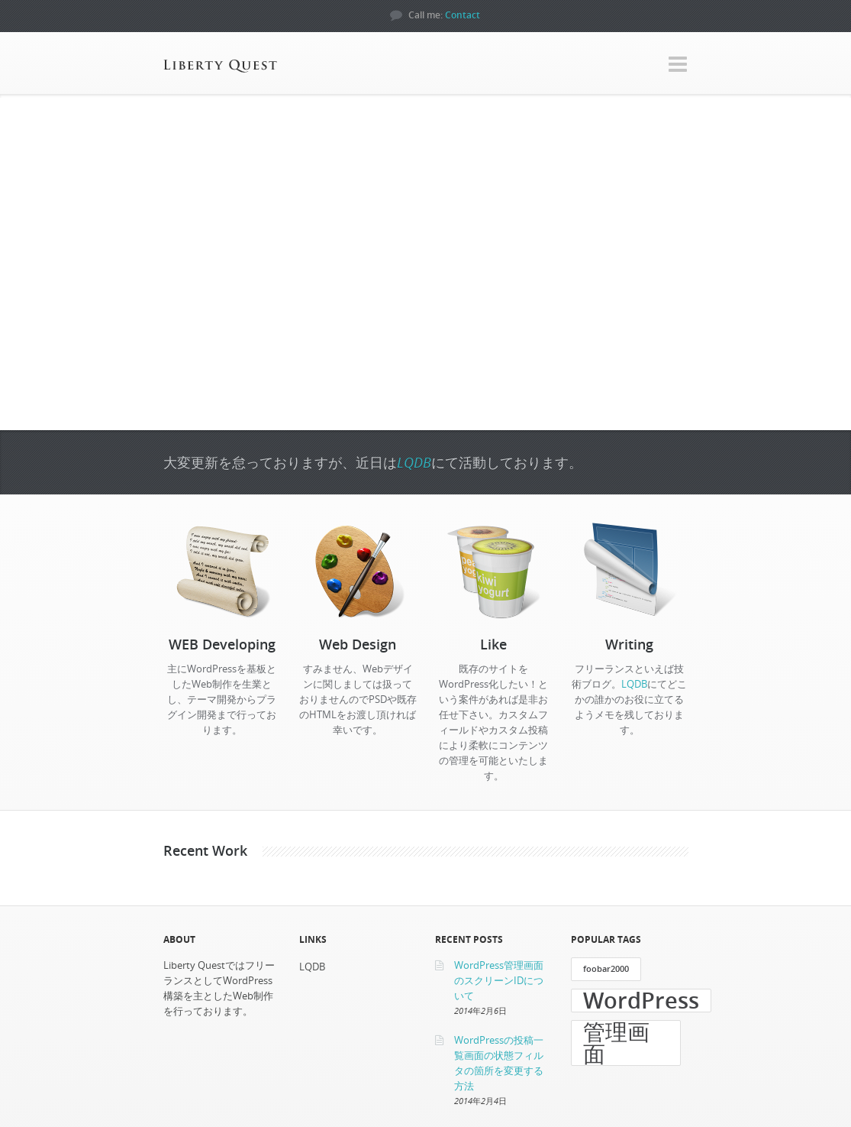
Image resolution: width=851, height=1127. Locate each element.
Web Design (357, 644)
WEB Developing (222, 644)
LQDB (414, 462)
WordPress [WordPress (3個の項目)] (641, 1000)
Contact (462, 14)
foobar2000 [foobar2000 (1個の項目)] (606, 968)
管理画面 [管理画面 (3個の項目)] (616, 1043)
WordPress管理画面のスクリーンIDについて (498, 980)
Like (493, 644)
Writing (629, 644)
